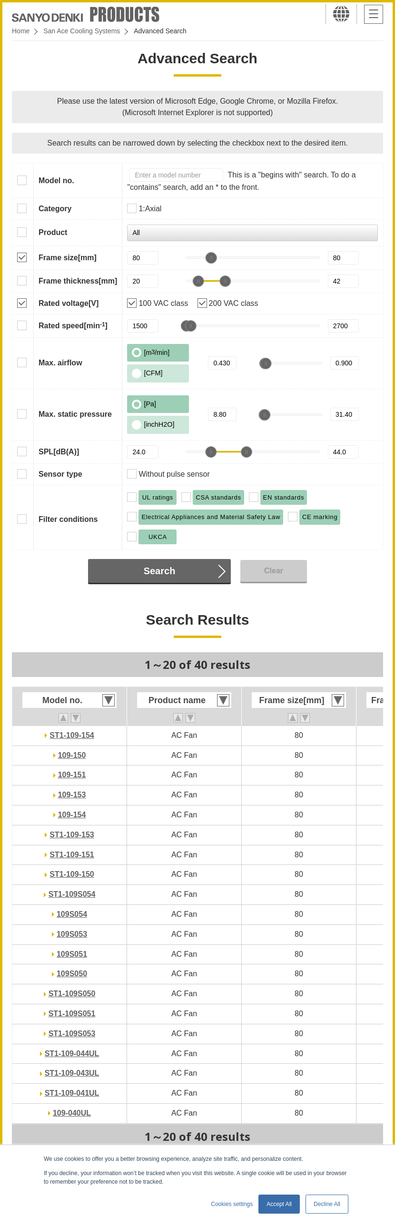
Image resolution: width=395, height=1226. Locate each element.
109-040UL (72, 1113)
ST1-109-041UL (72, 1093)
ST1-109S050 (72, 994)
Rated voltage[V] (69, 303)
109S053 (72, 934)
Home (21, 31)
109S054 (72, 914)
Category (55, 209)
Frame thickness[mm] (78, 281)
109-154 (72, 815)
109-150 (72, 755)
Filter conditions (68, 519)
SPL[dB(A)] (59, 452)
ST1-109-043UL (72, 1073)
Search (160, 571)
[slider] (211, 258)
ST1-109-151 (71, 855)
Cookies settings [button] (232, 1204)
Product (53, 232)
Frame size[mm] (68, 258)
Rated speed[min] (73, 325)
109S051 (72, 954)
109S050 (72, 974)
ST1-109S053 (72, 1034)
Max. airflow (60, 363)
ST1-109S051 (72, 1014)
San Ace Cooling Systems (81, 31)
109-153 (72, 795)
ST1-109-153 (71, 835)
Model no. (56, 181)
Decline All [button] (327, 1204)
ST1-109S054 (72, 894)
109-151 (72, 775)
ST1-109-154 (71, 735)
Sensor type (60, 474)
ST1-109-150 (71, 874)
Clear (273, 571)
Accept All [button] (279, 1204)
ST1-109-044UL (72, 1053)
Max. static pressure (75, 414)
